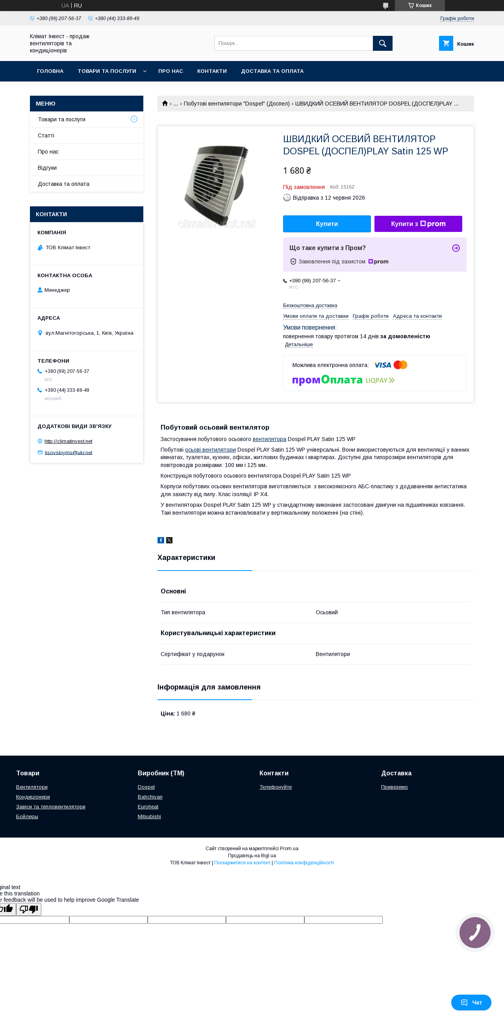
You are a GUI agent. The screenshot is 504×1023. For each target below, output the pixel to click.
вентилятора (269, 439)
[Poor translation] (28, 909)
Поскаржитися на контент (242, 862)
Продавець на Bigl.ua (252, 855)
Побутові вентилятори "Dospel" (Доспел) (237, 103)
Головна (50, 71)
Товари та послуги (107, 71)
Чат (471, 1002)
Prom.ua (289, 848)
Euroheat (148, 807)
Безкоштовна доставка (310, 305)
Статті (46, 135)
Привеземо (394, 787)
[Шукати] (383, 43)
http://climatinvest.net (68, 441)
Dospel (146, 787)
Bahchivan (150, 797)
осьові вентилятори (210, 450)
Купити (327, 224)
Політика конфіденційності (304, 862)
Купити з (418, 224)
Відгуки (47, 168)
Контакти (212, 71)
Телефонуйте (275, 787)
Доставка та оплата (272, 71)
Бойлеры (27, 816)
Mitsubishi (149, 816)
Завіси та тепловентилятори (50, 807)
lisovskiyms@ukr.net (68, 452)
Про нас (170, 71)
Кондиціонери (33, 797)
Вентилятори (32, 787)
